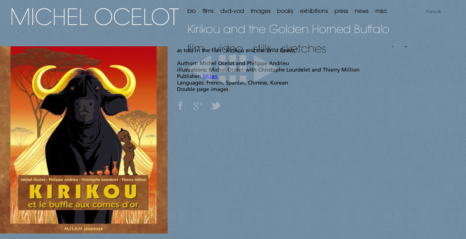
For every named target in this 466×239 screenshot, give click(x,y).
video (228, 48)
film (196, 48)
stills (262, 48)
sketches (304, 48)
